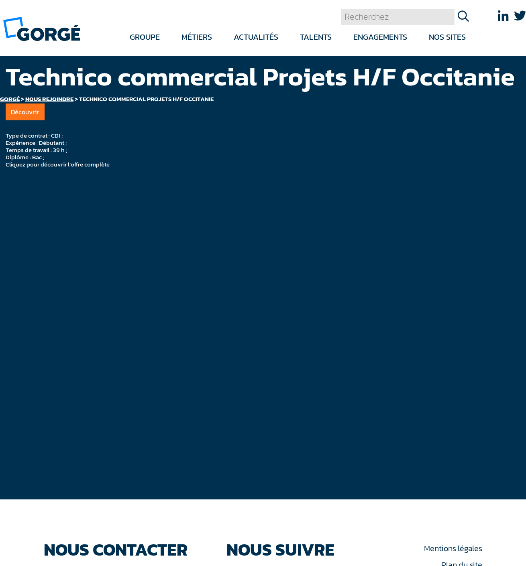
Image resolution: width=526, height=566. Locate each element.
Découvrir (25, 112)
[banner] (41, 28)
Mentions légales (453, 548)
